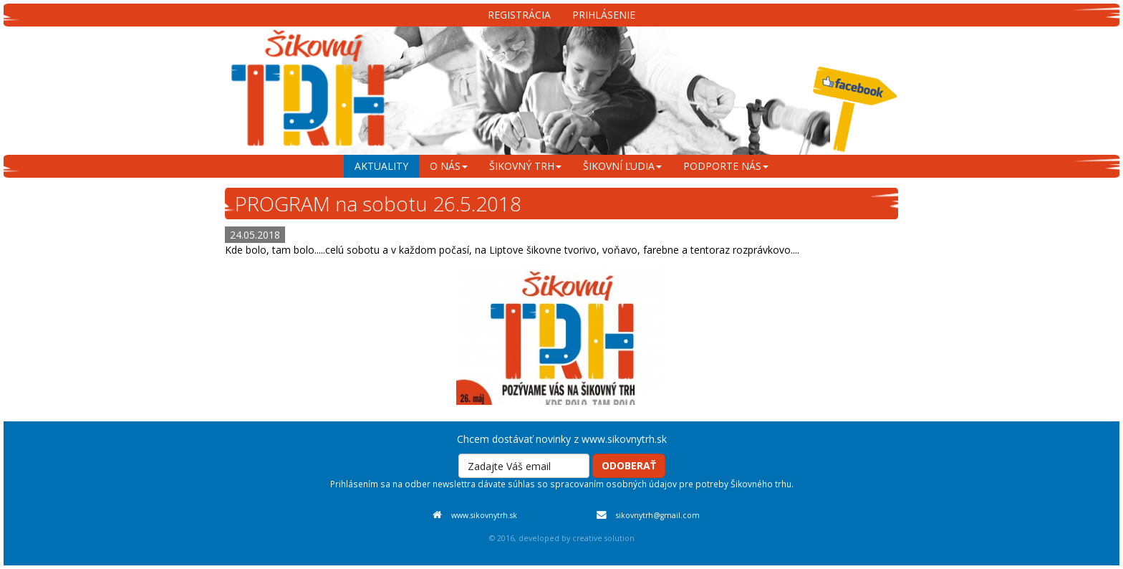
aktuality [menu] (381, 166)
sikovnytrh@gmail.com (658, 515)
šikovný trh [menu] (525, 166)
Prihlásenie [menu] (603, 14)
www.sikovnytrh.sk (484, 515)
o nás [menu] (449, 166)
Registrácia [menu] (519, 14)
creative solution (603, 538)
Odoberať (629, 465)
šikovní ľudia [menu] (622, 166)
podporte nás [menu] (725, 166)
